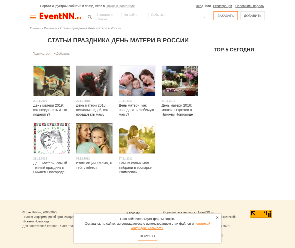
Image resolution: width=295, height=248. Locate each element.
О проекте (133, 213)
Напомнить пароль (250, 6)
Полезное (50, 28)
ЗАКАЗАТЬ (226, 16)
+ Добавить (62, 53)
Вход (199, 6)
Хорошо (147, 236)
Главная (35, 28)
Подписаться (41, 53)
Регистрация (222, 6)
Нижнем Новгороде (120, 6)
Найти (89, 17)
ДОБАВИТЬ (253, 16)
